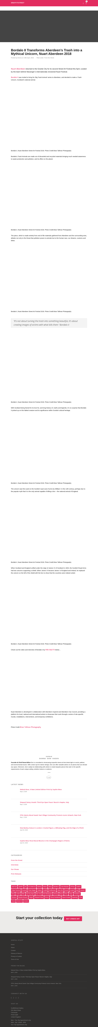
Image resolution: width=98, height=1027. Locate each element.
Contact (13, 950)
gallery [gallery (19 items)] (40, 890)
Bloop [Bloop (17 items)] (50, 886)
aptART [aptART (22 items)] (21, 886)
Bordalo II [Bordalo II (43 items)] (56, 886)
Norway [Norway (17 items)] (56, 894)
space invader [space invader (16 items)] (66, 897)
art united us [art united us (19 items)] (32, 886)
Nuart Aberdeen (18, 69)
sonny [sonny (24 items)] (47, 897)
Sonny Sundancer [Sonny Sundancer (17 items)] (55, 897)
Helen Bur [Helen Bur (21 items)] (60, 890)
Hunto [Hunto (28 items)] (66, 890)
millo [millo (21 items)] (23, 894)
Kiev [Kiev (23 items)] (13, 894)
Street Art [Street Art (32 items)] (19, 901)
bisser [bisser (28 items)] (45, 886)
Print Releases (16, 874)
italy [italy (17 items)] (77, 890)
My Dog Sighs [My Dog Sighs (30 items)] (30, 894)
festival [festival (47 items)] (24, 890)
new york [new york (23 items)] (38, 894)
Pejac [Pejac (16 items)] (71, 894)
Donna (20, 58)
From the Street (49, 58)
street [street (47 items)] (13, 901)
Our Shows (15, 869)
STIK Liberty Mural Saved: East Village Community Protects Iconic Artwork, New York (49, 985)
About (12, 947)
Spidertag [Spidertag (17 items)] (74, 897)
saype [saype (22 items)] (31, 897)
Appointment (24, 1020)
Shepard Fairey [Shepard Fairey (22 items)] (39, 897)
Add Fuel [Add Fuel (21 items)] (14, 886)
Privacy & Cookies (16, 956)
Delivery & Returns (16, 953)
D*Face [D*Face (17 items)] (73, 886)
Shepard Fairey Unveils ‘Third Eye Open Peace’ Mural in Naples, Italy (49, 978)
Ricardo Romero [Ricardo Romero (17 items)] (23, 897)
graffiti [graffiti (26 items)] (45, 890)
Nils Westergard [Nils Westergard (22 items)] (47, 894)
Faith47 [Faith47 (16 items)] (79, 886)
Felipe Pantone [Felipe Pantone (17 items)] (16, 890)
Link (48, 778)
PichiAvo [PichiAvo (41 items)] (14, 897)
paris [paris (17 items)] (66, 894)
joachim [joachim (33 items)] (82, 890)
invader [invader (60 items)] (72, 890)
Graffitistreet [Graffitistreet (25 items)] (52, 890)
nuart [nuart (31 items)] (61, 894)
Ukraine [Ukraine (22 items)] (26, 901)
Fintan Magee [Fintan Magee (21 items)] (32, 890)
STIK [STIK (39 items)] (80, 897)
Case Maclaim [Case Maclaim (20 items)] (65, 886)
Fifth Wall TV (50, 650)
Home (13, 944)
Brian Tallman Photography (30, 727)
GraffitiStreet (17, 3)
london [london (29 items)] (18, 894)
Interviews (14, 865)
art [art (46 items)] (25, 886)
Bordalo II (14, 77)
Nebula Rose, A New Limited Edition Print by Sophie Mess (49, 971)
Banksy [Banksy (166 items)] (39, 886)
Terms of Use (15, 959)
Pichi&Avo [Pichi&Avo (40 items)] (77, 894)
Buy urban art (73, 918)
